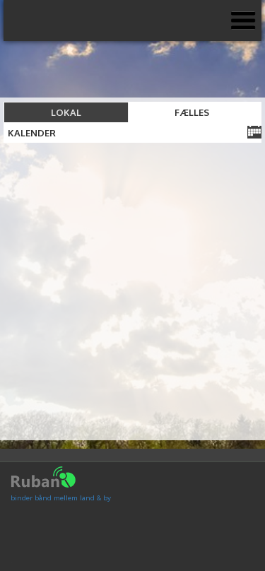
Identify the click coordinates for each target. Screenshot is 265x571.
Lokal (66, 112)
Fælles (192, 112)
